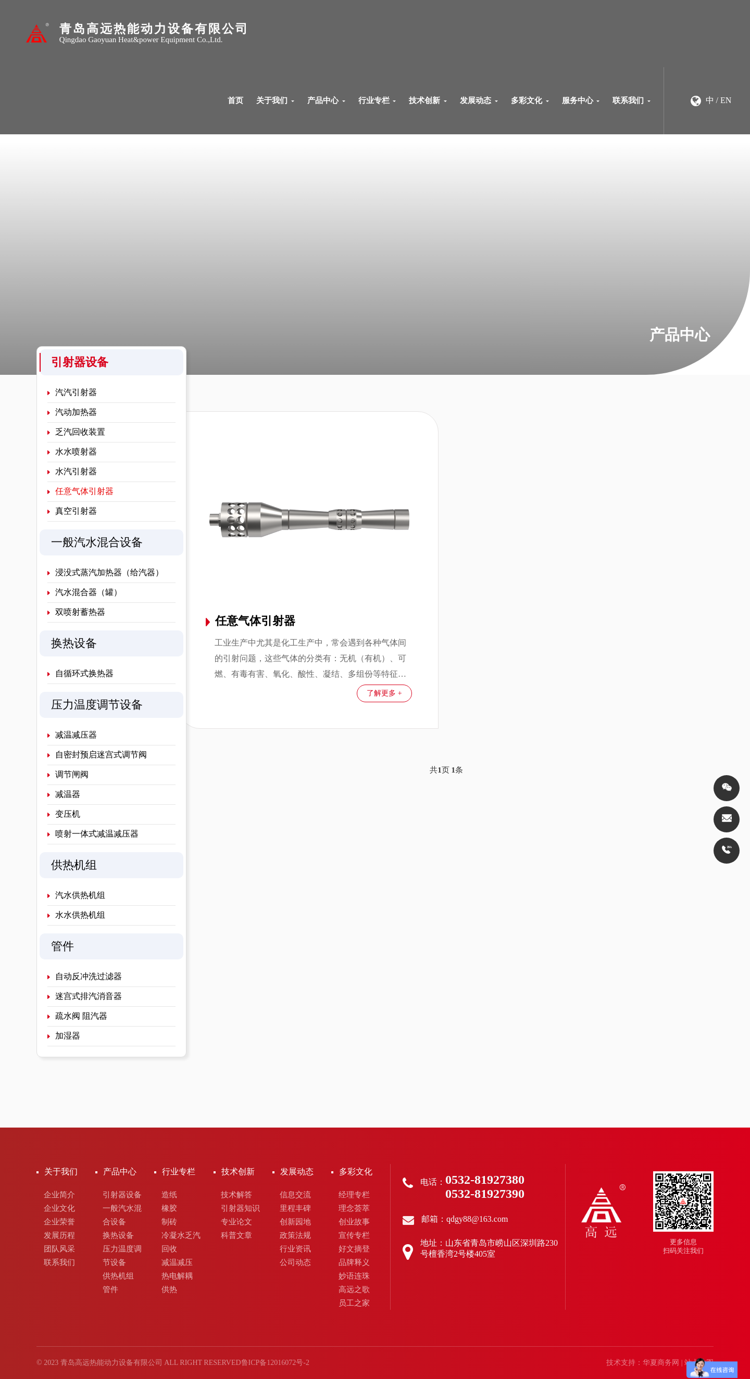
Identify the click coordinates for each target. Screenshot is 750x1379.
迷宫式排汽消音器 (84, 996)
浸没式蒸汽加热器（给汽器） (105, 572)
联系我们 (631, 100)
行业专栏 (377, 100)
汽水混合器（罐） (84, 592)
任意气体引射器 (80, 491)
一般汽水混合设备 (122, 1215)
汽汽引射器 (72, 392)
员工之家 (354, 1303)
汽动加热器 (72, 412)
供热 (169, 1289)
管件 (110, 1289)
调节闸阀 (68, 774)
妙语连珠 (354, 1276)
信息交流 (295, 1195)
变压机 (63, 813)
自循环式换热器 (80, 673)
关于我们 (275, 100)
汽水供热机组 (76, 895)
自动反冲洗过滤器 (84, 976)
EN (725, 100)
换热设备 (118, 1235)
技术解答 (236, 1195)
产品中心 (326, 100)
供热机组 (118, 1276)
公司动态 (295, 1262)
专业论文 (236, 1222)
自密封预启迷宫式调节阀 (97, 754)
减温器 (63, 794)
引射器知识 (240, 1208)
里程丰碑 (295, 1208)
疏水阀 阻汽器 (77, 1015)
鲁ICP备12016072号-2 (275, 1363)
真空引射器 (72, 511)
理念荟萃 (354, 1208)
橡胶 (169, 1208)
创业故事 (354, 1222)
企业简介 (59, 1195)
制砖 (169, 1222)
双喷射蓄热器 (76, 612)
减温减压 (177, 1262)
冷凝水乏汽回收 (181, 1242)
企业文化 (59, 1208)
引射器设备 (122, 1195)
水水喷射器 (72, 451)
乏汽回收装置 (76, 431)
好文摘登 (354, 1249)
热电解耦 (177, 1276)
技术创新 (428, 100)
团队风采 (59, 1249)
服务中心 (581, 100)
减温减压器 (72, 734)
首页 (235, 100)
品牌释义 (354, 1262)
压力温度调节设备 (122, 1256)
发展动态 (479, 100)
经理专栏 (354, 1195)
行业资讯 (295, 1249)
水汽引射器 (72, 471)
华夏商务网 (661, 1363)
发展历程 (59, 1235)
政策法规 (295, 1235)
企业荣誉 (59, 1222)
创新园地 (295, 1222)
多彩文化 (530, 100)
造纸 (169, 1195)
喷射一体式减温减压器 (93, 833)
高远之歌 (354, 1289)
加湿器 (63, 1035)
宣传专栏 (354, 1235)
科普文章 (236, 1235)
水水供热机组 (76, 914)
